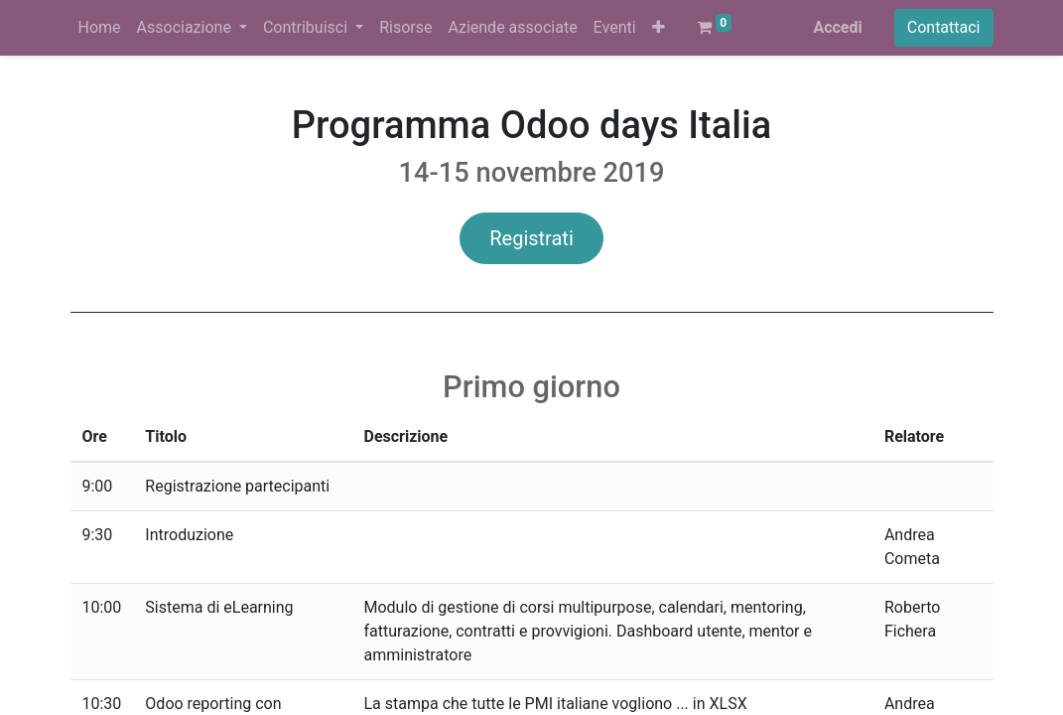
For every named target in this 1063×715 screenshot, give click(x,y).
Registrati (531, 238)
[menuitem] (99, 28)
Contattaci (944, 27)
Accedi (837, 27)
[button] (658, 28)
